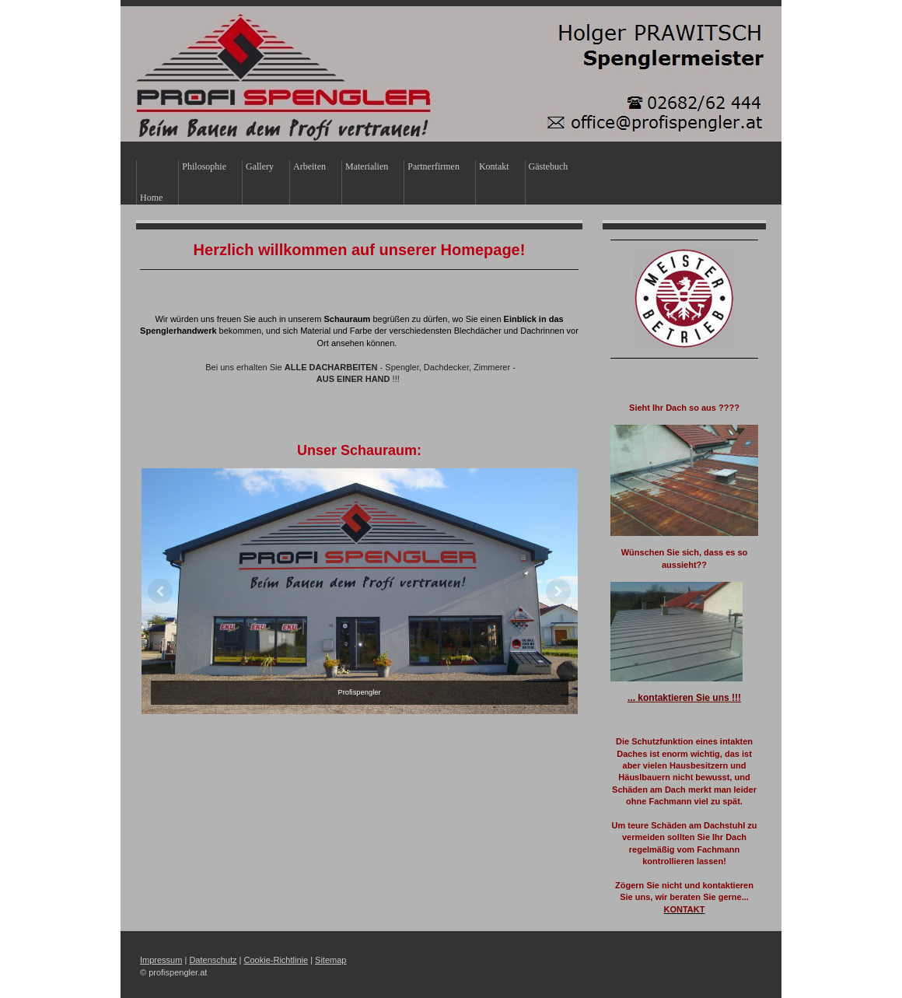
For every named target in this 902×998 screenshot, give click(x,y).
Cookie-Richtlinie (276, 960)
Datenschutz (212, 960)
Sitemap (330, 960)
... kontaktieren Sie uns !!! (684, 697)
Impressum (161, 960)
